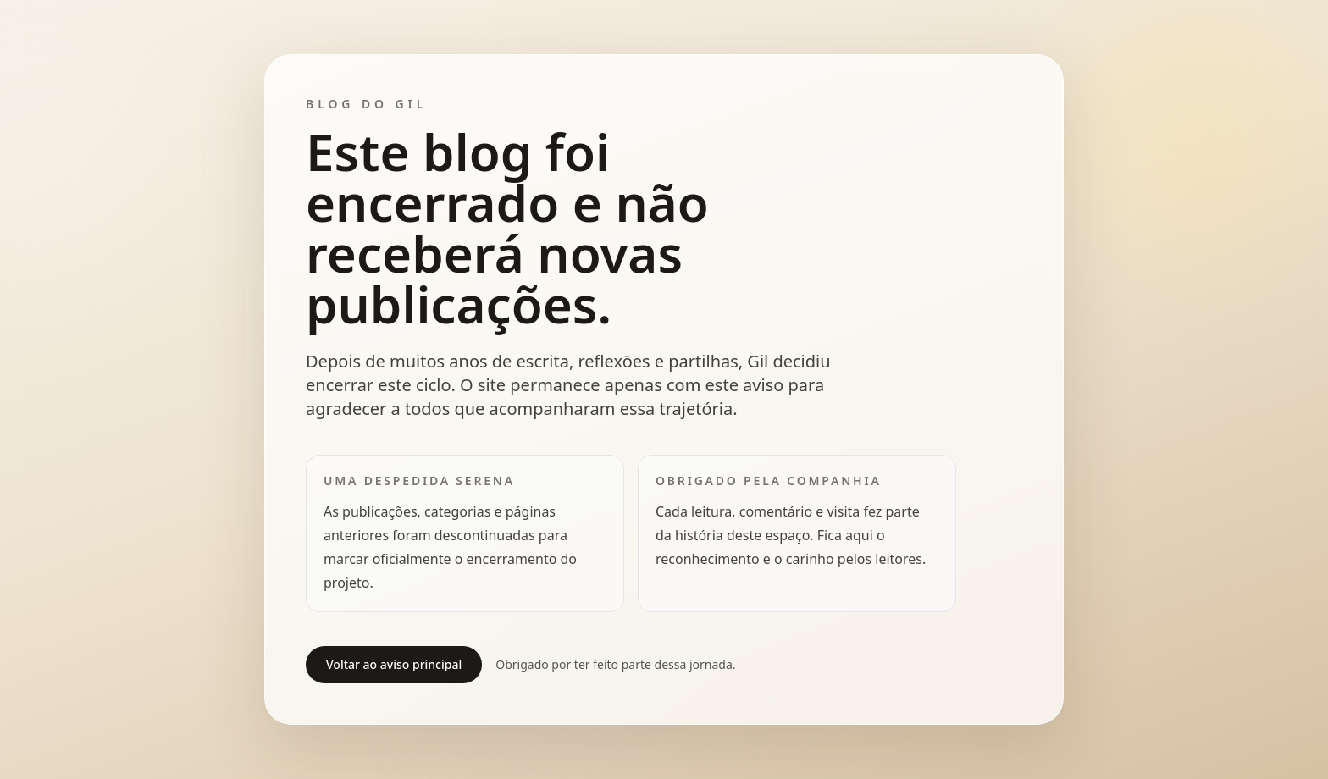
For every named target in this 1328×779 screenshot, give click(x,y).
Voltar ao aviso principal (394, 664)
